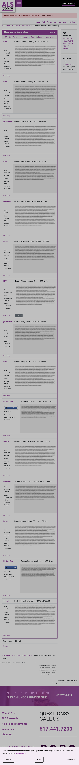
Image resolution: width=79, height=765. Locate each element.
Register (50, 15)
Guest (5, 646)
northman (7, 201)
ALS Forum (6, 26)
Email (33, 37)
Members (57, 22)
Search (37, 22)
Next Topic (50, 37)
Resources (8, 729)
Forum (15, 746)
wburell (6, 601)
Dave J (5, 42)
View (51, 32)
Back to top (6, 76)
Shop (22, 746)
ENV (4, 281)
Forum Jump (5, 663)
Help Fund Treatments (14, 723)
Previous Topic (11, 37)
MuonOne (7, 481)
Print (40, 37)
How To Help (68, 4)
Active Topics (47, 22)
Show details (70, 760)
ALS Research (10, 718)
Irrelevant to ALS (28, 26)
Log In (42, 15)
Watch (25, 37)
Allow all (8, 760)
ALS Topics (16, 26)
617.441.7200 (56, 729)
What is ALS (8, 713)
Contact (6, 746)
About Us (7, 734)
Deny (39, 760)
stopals (6, 441)
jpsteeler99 (7, 122)
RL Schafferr (8, 402)
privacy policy (21, 753)
